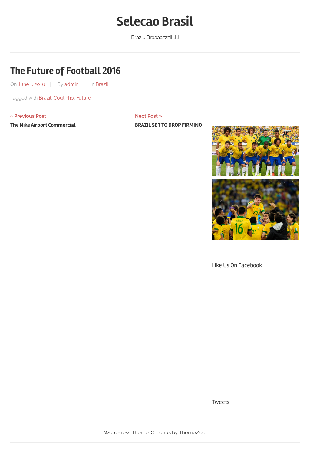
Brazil (102, 84)
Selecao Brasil (155, 21)
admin (71, 84)
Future (83, 98)
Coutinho (64, 98)
